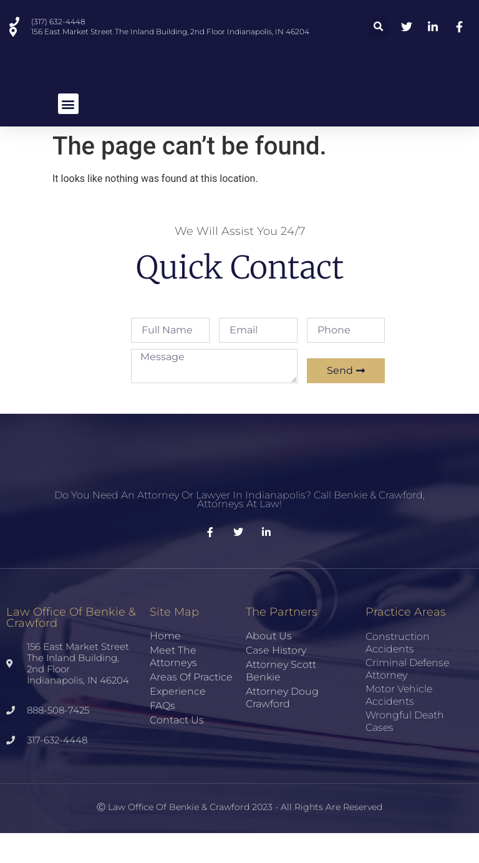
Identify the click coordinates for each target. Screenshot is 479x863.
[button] (378, 27)
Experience (178, 721)
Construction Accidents (397, 672)
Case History (276, 680)
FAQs (162, 735)
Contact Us (177, 750)
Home (165, 666)
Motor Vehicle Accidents (398, 725)
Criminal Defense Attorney (407, 699)
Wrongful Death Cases (404, 751)
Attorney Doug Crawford (282, 727)
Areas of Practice (191, 707)
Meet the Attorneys (173, 686)
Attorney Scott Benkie (281, 701)
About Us (269, 666)
